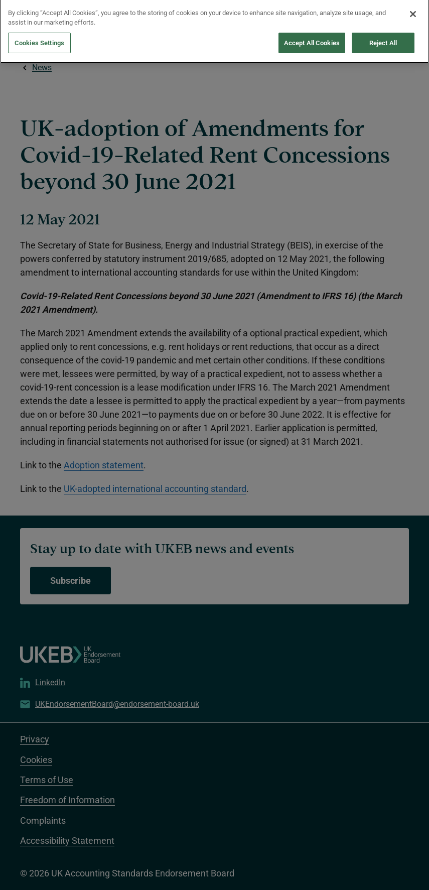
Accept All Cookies (312, 31)
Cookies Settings (39, 31)
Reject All (383, 31)
